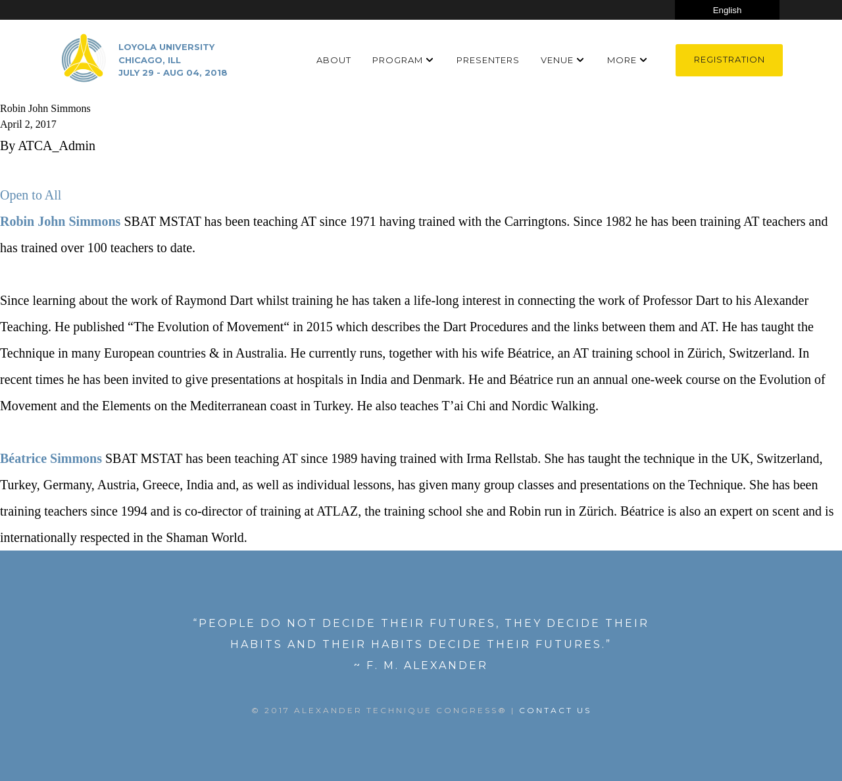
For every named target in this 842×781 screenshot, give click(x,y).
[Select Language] (727, 10)
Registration (729, 59)
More (622, 60)
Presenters (488, 60)
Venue (557, 60)
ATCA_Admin (56, 145)
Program (397, 60)
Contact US (555, 710)
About (333, 60)
